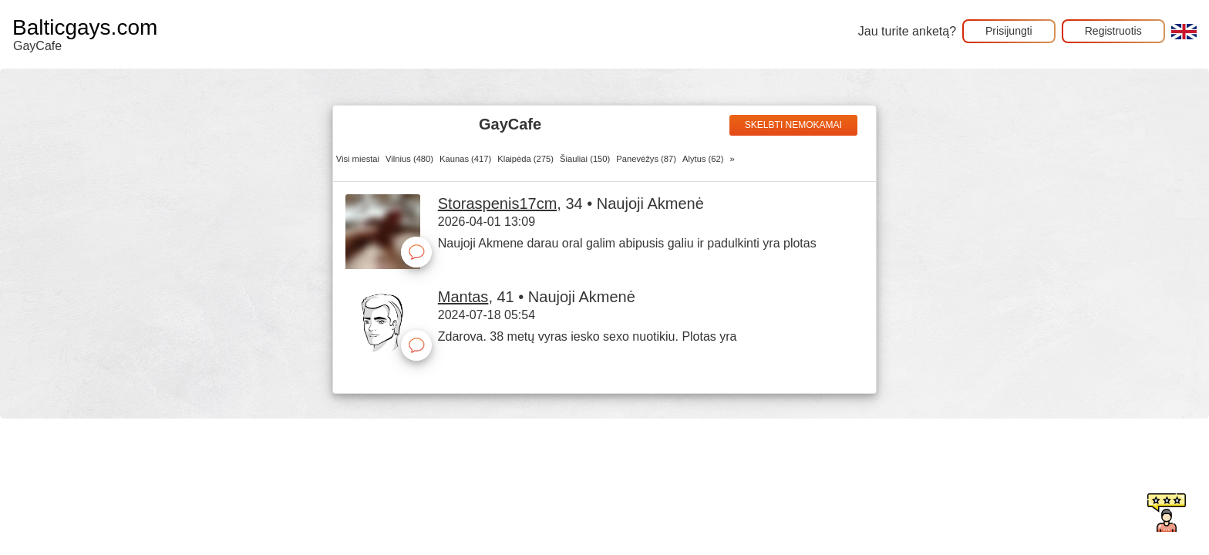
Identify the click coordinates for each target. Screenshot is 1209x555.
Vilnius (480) (409, 158)
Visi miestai (357, 158)
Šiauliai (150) (585, 158)
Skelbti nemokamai (793, 124)
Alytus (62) (702, 158)
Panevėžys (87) (646, 158)
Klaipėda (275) (525, 158)
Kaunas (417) (465, 158)
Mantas (463, 296)
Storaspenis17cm (497, 203)
